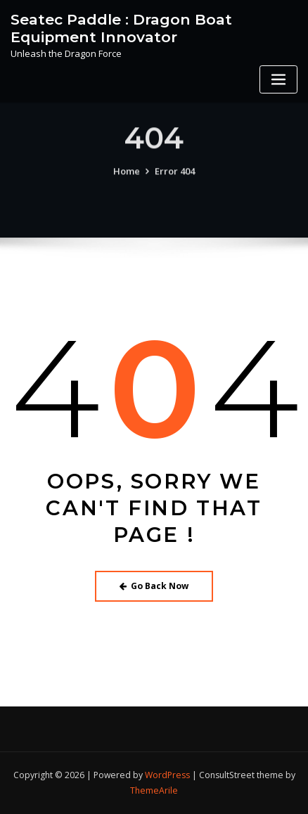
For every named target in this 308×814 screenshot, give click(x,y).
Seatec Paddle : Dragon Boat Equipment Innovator (121, 28)
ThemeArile (154, 790)
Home (126, 176)
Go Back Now (154, 586)
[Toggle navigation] (278, 79)
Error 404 (175, 176)
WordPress (167, 775)
